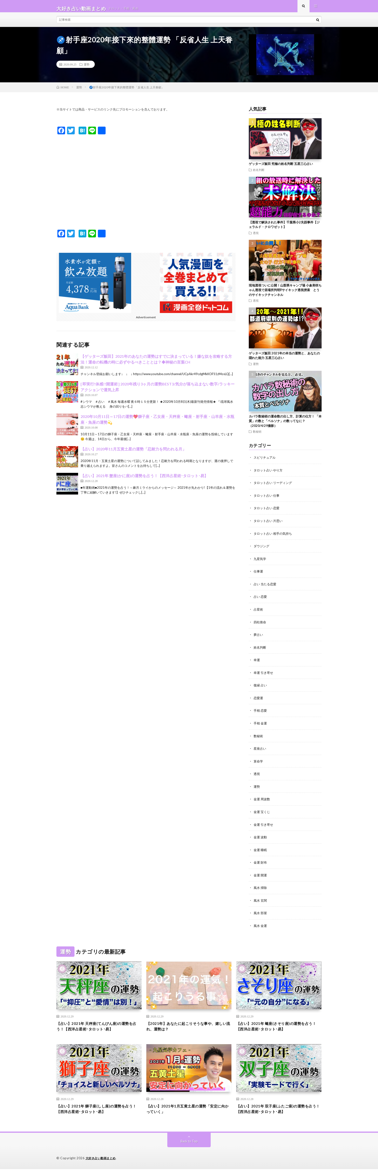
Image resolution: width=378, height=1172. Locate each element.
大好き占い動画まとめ (102, 1161)
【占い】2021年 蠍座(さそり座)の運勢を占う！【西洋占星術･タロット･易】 (276, 1027)
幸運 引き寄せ (264, 675)
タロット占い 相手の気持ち (274, 537)
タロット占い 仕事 (267, 499)
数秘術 (257, 436)
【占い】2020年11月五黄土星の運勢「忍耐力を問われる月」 (133, 453)
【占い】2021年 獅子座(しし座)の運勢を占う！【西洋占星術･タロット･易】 (96, 1111)
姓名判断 (258, 174)
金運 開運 (261, 875)
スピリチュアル (265, 462)
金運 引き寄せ (264, 825)
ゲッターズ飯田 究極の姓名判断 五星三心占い (281, 168)
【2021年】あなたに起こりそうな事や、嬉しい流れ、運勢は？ (187, 1027)
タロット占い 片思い (269, 524)
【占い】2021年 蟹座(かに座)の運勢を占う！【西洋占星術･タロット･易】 (144, 480)
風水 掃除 (261, 888)
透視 (256, 237)
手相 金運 (261, 725)
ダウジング (262, 549)
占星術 (259, 612)
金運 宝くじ (262, 812)
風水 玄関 (261, 900)
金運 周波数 (262, 800)
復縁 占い (261, 687)
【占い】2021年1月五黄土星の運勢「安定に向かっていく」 (188, 1111)
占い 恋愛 (261, 600)
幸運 (257, 662)
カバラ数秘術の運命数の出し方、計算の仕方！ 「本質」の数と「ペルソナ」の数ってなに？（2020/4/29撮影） (285, 425)
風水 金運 (261, 925)
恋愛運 (259, 700)
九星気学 (260, 562)
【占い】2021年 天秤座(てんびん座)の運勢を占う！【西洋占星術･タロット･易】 (96, 1027)
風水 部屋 (261, 913)
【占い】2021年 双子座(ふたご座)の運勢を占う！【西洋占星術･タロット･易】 (276, 1111)
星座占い (260, 750)
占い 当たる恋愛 (266, 587)
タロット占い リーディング (274, 487)
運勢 (86, 68)
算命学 (259, 762)
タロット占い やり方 (269, 474)
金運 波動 (261, 837)
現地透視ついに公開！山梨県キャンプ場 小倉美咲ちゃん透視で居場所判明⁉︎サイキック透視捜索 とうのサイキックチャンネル (285, 294)
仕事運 (259, 575)
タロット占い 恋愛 (267, 512)
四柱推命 (260, 625)
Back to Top (189, 1144)
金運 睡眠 (261, 850)
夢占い (259, 637)
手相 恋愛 (261, 712)
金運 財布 (261, 862)
